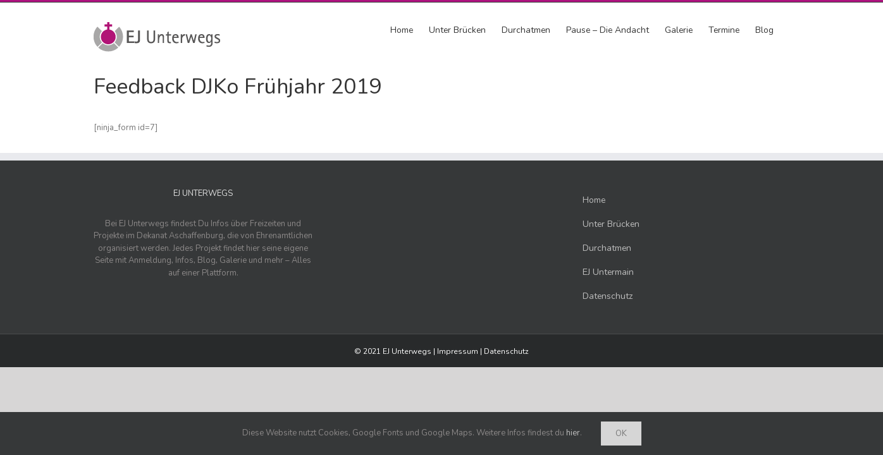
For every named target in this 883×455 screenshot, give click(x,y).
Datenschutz (506, 351)
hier (573, 433)
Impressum (457, 351)
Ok (621, 433)
